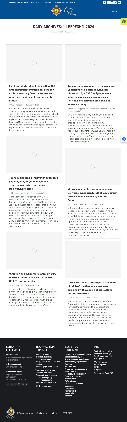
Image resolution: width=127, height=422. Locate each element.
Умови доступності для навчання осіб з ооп (45, 371)
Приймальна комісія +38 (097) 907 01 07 (22, 2)
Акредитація (70, 364)
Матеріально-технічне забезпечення (74, 384)
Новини (102, 108)
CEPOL (96, 367)
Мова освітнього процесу (46, 375)
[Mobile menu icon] (117, 12)
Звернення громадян (73, 357)
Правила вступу (42, 354)
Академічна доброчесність (76, 362)
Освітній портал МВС (103, 351)
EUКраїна (98, 369)
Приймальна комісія (43, 357)
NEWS (11, 105)
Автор (19, 105)
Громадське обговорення (75, 374)
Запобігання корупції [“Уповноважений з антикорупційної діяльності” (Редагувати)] (44, 380)
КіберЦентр (99, 358)
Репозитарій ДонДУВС (103, 373)
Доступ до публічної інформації (78, 354)
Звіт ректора (70, 366)
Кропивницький (92, 108)
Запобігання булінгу (43, 377)
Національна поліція (102, 354)
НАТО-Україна (100, 364)
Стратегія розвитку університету (73, 377)
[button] (124, 21)
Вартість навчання (43, 359)
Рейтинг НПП (70, 391)
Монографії (69, 393)
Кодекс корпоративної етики (77, 359)
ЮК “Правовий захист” (44, 386)
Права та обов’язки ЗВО (45, 382)
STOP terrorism (100, 362)
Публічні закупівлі (72, 381)
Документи (69, 388)
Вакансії (68, 396)
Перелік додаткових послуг (47, 366)
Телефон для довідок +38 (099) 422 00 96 (58, 2)
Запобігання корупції (76, 108)
